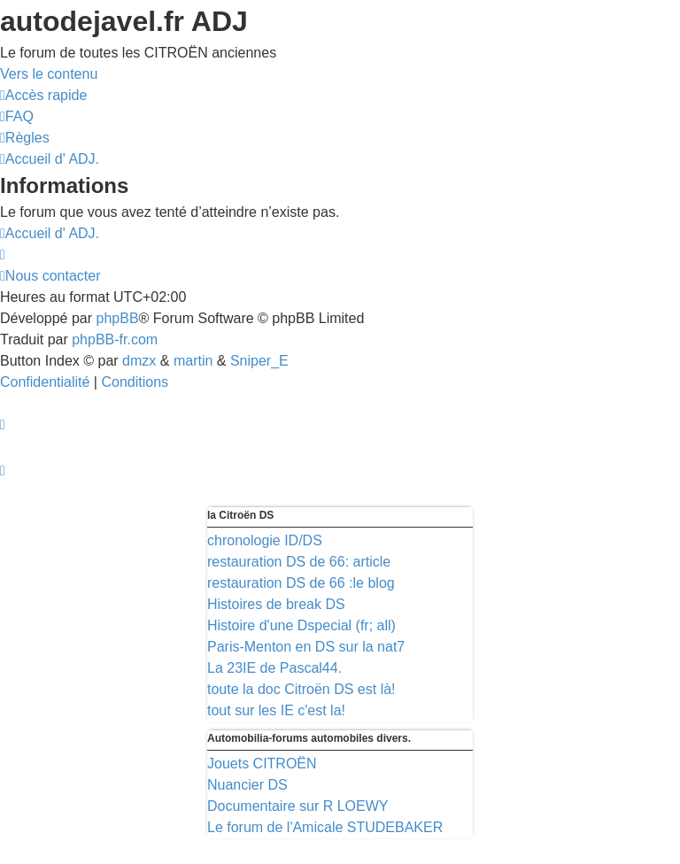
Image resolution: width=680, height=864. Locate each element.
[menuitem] (17, 116)
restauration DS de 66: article (298, 561)
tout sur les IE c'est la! (276, 710)
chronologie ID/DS (264, 540)
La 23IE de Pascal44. (274, 667)
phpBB (118, 318)
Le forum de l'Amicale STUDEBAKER (325, 827)
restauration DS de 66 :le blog (301, 582)
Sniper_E (259, 360)
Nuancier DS (247, 784)
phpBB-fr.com (115, 339)
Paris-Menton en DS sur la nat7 (306, 646)
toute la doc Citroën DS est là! (301, 689)
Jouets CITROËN (262, 763)
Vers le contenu (48, 73)
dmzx (139, 360)
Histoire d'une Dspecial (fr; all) (301, 625)
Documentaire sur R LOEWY (298, 806)
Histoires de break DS (276, 604)
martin (193, 360)
